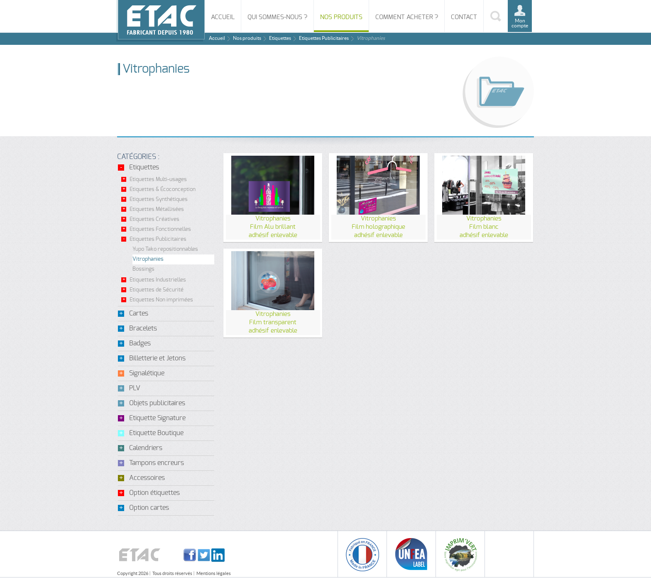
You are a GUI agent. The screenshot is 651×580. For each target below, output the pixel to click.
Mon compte (520, 23)
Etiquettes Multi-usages (158, 179)
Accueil (223, 17)
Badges (140, 343)
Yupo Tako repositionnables (165, 249)
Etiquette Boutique (156, 433)
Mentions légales (213, 573)
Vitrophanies (148, 259)
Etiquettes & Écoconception (163, 189)
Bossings (143, 269)
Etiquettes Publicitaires (324, 38)
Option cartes (149, 507)
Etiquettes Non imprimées (161, 300)
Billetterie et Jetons (157, 358)
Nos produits (341, 17)
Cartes (138, 313)
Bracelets (143, 328)
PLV (134, 388)
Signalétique (146, 373)
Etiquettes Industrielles (158, 280)
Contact (464, 17)
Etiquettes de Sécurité (157, 290)
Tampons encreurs (156, 463)
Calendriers (145, 448)
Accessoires (147, 478)
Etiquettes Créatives (154, 219)
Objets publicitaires (157, 403)
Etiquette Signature (157, 418)
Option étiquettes (154, 492)
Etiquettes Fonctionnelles (160, 229)
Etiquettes (280, 38)
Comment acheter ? (406, 17)
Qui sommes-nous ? (277, 17)
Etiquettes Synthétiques (159, 199)
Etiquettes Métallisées (157, 209)
